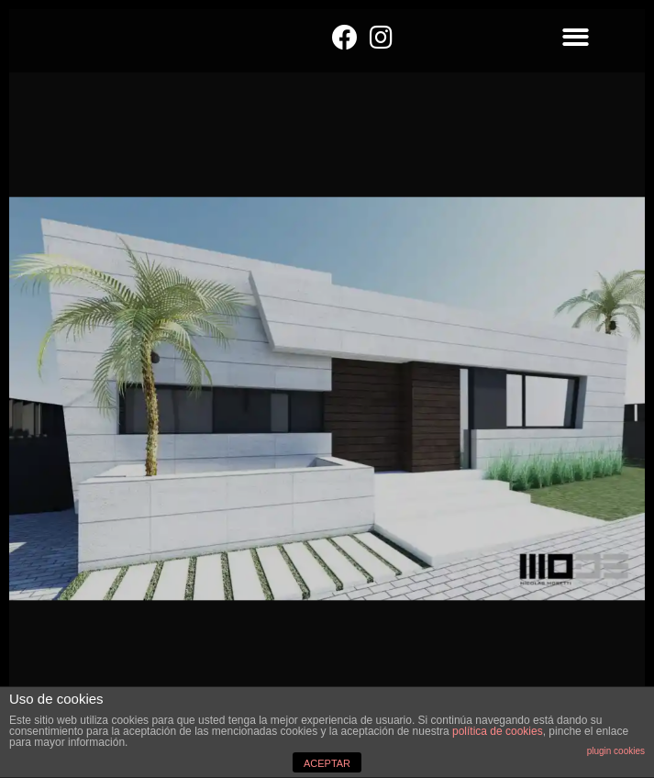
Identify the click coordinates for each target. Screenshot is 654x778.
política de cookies (497, 731)
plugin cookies (616, 751)
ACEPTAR (327, 763)
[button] (575, 37)
